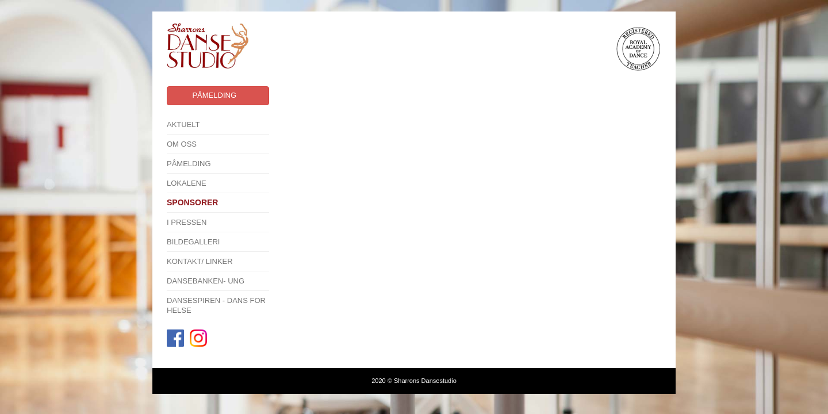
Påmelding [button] (214, 95)
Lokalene (186, 183)
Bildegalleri (193, 241)
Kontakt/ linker (200, 261)
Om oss (182, 144)
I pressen (186, 222)
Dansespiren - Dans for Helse (216, 305)
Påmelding (189, 163)
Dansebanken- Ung (205, 281)
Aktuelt (183, 124)
